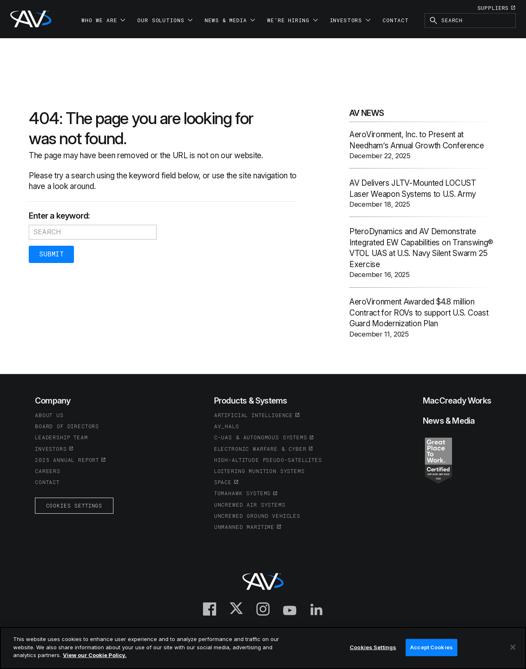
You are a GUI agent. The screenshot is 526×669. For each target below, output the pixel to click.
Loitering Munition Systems (259, 471)
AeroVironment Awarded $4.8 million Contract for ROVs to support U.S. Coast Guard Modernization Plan (418, 312)
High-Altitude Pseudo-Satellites (268, 460)
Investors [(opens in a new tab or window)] (51, 448)
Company (52, 401)
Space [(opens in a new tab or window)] (223, 482)
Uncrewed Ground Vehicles (257, 515)
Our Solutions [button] (164, 20)
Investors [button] (350, 20)
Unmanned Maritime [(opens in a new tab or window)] (244, 527)
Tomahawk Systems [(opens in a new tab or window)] (242, 493)
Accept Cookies (431, 647)
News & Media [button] (230, 20)
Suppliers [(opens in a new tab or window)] (493, 8)
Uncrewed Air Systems (250, 504)
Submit (51, 253)
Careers (47, 471)
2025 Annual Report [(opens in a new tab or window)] (67, 460)
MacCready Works (457, 401)
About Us (49, 415)
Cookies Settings (74, 505)
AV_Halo (226, 426)
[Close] (513, 647)
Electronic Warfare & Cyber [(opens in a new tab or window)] (260, 448)
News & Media (449, 421)
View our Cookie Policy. (95, 655)
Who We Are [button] (103, 20)
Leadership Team (61, 437)
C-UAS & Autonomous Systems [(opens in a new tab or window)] (260, 437)
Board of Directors (67, 426)
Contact (396, 20)
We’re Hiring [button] (292, 20)
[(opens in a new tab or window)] (438, 459)
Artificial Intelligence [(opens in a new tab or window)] (253, 415)
